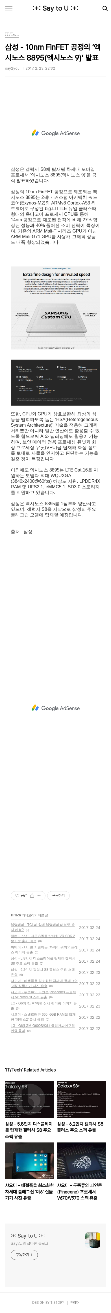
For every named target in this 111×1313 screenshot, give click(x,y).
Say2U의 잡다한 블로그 (29, 1243)
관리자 (74, 1303)
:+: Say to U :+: (55, 8)
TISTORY (57, 1303)
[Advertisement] (55, 133)
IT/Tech (16, 915)
